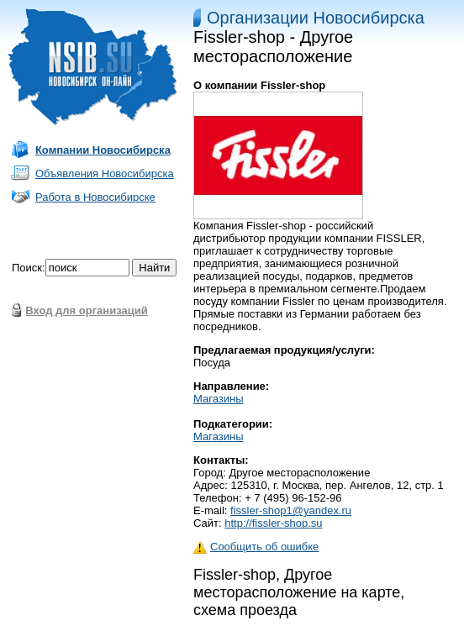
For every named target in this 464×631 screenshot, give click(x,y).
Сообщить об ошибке (256, 546)
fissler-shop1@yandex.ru (290, 510)
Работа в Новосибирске (95, 197)
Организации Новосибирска (315, 17)
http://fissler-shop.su (273, 523)
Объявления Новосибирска (104, 173)
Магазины (218, 398)
